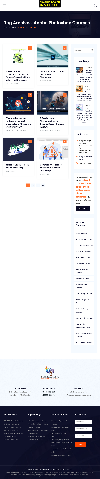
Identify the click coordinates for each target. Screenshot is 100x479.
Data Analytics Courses (84, 318)
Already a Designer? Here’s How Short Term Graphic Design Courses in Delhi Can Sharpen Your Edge (84, 116)
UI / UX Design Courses (84, 239)
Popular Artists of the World (37, 436)
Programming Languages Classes (83, 325)
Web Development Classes (57, 472)
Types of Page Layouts (35, 433)
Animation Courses (82, 279)
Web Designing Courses (41, 472)
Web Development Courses (82, 301)
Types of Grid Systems (35, 440)
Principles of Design (34, 427)
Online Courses (81, 233)
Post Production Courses (81, 286)
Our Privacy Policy (10, 436)
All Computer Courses (84, 342)
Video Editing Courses (83, 251)
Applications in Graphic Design (38, 430)
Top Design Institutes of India (38, 424)
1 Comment (22, 130)
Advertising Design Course (60, 440)
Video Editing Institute (11, 430)
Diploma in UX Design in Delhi (61, 455)
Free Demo (83, 209)
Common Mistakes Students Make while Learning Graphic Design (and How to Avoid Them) (84, 96)
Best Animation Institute (17, 474)
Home (7, 27)
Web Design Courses (83, 263)
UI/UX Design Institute (27, 472)
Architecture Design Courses (83, 271)
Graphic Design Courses (84, 245)
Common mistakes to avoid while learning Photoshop (51, 167)
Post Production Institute (12, 427)
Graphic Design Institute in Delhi (49, 469)
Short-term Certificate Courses (84, 334)
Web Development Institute (13, 433)
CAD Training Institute (11, 424)
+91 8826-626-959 (48, 395)
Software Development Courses (57, 476)
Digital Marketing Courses (82, 310)
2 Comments (56, 130)
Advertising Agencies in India (37, 421)
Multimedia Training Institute (34, 474)
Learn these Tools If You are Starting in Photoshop (52, 74)
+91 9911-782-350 (48, 392)
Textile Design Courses (84, 294)
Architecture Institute (87, 472)
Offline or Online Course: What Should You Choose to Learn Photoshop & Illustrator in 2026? (84, 76)
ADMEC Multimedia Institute (13, 421)
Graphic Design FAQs (11, 440)
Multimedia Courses (83, 257)
